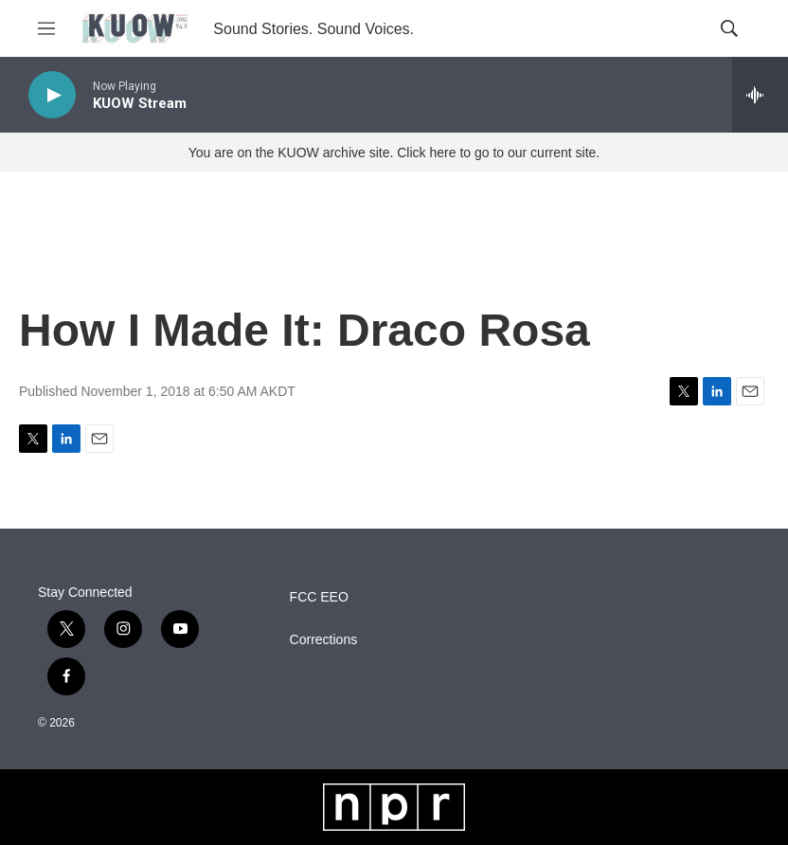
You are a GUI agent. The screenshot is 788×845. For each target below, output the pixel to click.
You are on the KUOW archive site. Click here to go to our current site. (394, 152)
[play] (52, 95)
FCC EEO (319, 597)
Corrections (324, 640)
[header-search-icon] (729, 28)
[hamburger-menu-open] (46, 28)
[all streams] (760, 95)
